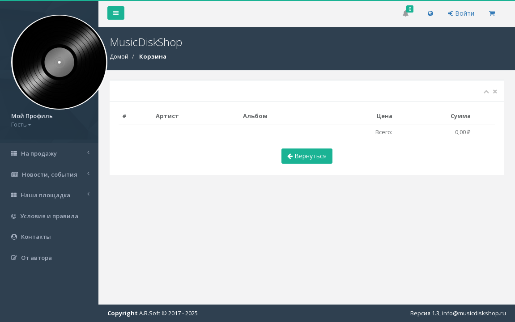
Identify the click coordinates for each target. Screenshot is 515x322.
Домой (119, 56)
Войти (461, 13)
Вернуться (307, 156)
